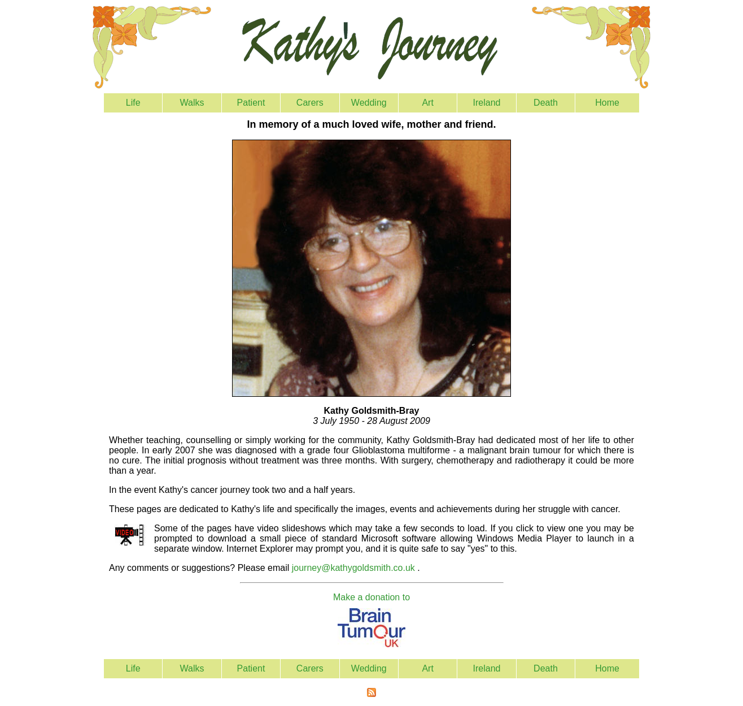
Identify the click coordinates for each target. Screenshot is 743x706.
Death (546, 102)
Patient (251, 102)
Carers (310, 102)
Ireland (487, 102)
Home (607, 102)
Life (133, 102)
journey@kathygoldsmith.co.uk (353, 568)
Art (427, 102)
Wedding (369, 102)
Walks (192, 102)
